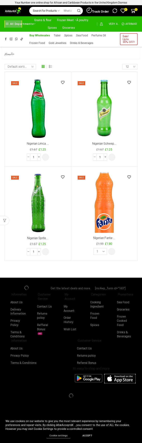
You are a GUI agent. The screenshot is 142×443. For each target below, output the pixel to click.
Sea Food (82, 35)
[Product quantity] (33, 157)
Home (8, 54)
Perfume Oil (99, 35)
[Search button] (79, 11)
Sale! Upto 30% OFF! (129, 39)
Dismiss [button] (122, 2)
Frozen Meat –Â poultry (72, 20)
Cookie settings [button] (58, 435)
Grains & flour (42, 20)
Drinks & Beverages (81, 43)
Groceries (68, 27)
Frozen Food (37, 43)
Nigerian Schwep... (104, 143)
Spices (52, 27)
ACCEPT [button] (87, 435)
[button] (45, 157)
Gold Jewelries (57, 43)
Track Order (98, 10)
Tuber (57, 35)
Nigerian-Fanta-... (104, 238)
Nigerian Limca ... (38, 143)
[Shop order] (20, 67)
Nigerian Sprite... (37, 238)
